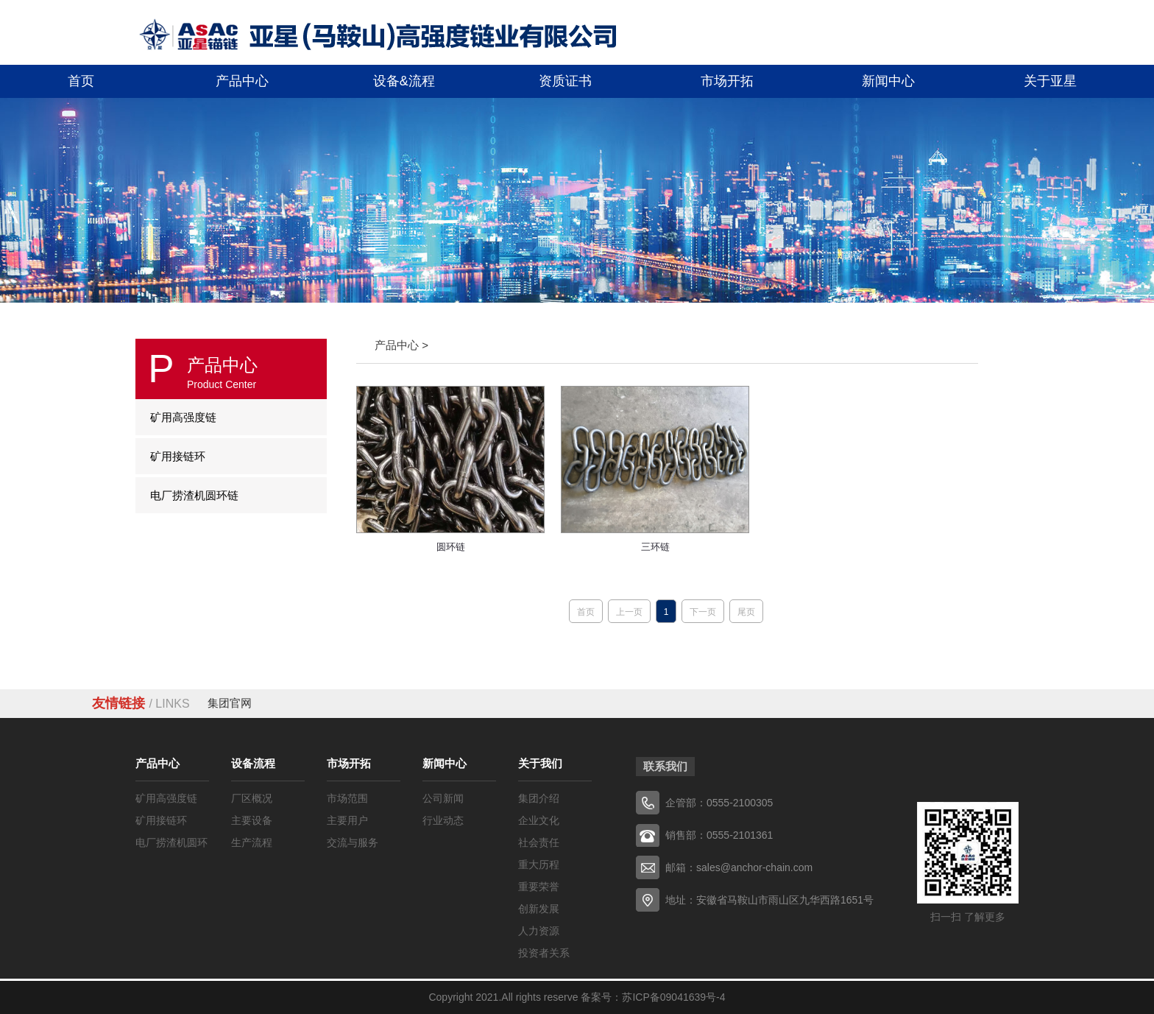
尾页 (746, 612)
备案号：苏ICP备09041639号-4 (653, 997)
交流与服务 (352, 842)
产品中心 (157, 763)
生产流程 (251, 842)
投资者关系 (544, 953)
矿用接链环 (161, 820)
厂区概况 (251, 798)
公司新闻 (443, 798)
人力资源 (538, 931)
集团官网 (230, 703)
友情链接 (140, 703)
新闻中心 (444, 763)
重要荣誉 (538, 886)
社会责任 (538, 842)
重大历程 (538, 864)
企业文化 (538, 820)
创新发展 (538, 909)
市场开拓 (349, 763)
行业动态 (443, 820)
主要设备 (251, 820)
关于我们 (540, 763)
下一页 (703, 612)
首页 (586, 612)
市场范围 (347, 798)
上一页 (629, 612)
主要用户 (347, 820)
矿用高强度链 (166, 798)
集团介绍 (538, 798)
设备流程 (253, 763)
